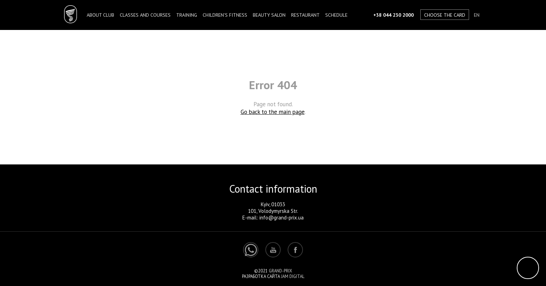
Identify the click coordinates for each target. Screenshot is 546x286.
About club (100, 14)
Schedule (336, 14)
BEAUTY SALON (269, 14)
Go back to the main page (273, 112)
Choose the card (444, 14)
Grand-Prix (280, 270)
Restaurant (305, 14)
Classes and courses (145, 14)
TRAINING (186, 14)
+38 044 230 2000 (393, 14)
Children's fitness (225, 14)
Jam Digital (292, 276)
